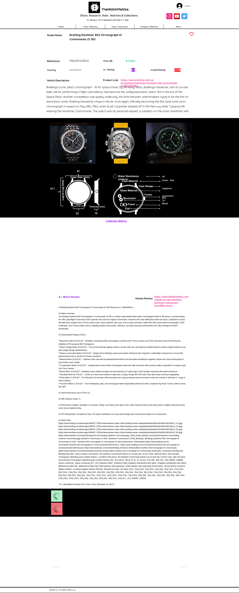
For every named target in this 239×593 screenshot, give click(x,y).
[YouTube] (177, 16)
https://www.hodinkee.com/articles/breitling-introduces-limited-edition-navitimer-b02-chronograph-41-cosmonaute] (131, 448)
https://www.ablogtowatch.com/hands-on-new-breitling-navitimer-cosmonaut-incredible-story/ (171, 301)
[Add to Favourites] (191, 34)
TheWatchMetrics (115, 9)
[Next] (177, 567)
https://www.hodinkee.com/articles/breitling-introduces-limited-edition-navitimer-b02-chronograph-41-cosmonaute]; (105, 451)
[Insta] (169, 16)
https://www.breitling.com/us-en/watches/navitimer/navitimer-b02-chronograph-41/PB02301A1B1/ (149, 83)
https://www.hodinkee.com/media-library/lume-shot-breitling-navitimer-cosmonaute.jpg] (94, 435)
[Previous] (62, 567)
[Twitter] (184, 16)
